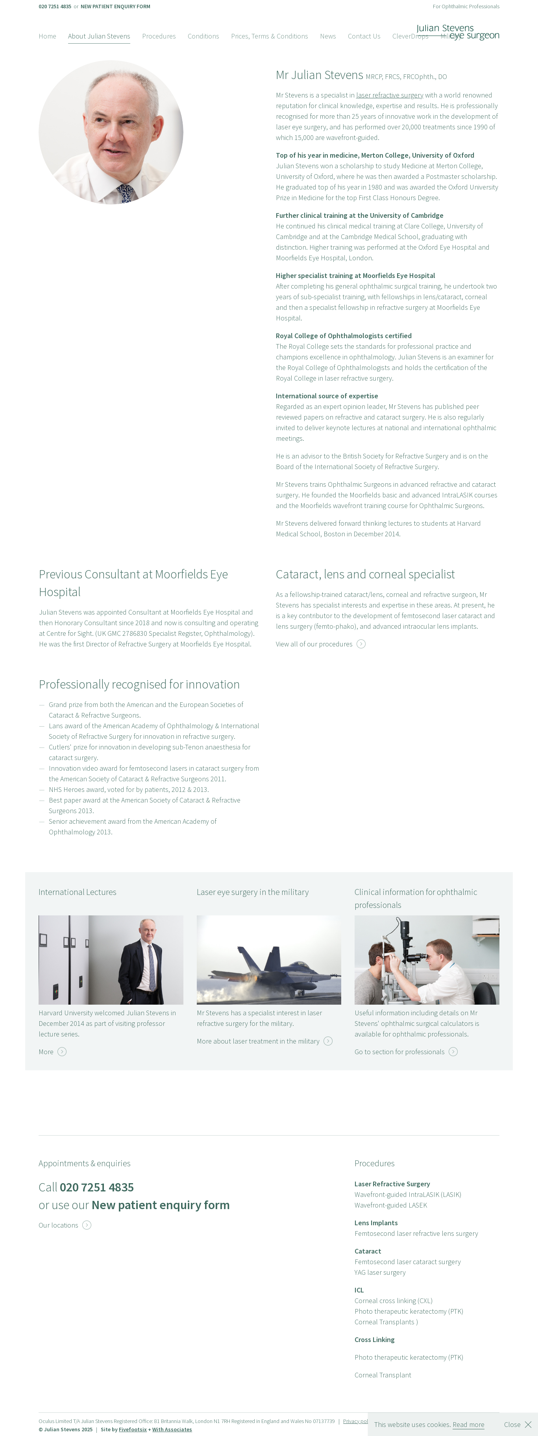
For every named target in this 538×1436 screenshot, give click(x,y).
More (53, 1051)
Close (512, 1424)
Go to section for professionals (406, 1051)
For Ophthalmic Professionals (466, 6)
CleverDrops (410, 36)
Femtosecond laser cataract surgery (408, 1261)
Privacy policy (358, 1421)
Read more (468, 1424)
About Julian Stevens (99, 36)
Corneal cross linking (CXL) (394, 1300)
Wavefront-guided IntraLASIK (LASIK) (408, 1194)
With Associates (172, 1429)
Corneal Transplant (383, 1374)
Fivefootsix (133, 1429)
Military (451, 36)
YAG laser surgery (380, 1272)
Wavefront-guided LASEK (391, 1205)
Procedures (159, 36)
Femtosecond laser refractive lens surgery (416, 1233)
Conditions (203, 36)
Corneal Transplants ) (386, 1321)
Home (47, 36)
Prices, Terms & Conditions (269, 36)
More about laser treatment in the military (265, 1041)
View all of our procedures (321, 643)
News (328, 36)
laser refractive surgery (389, 94)
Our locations (65, 1225)
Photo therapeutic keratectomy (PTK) (409, 1311)
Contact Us (364, 36)
